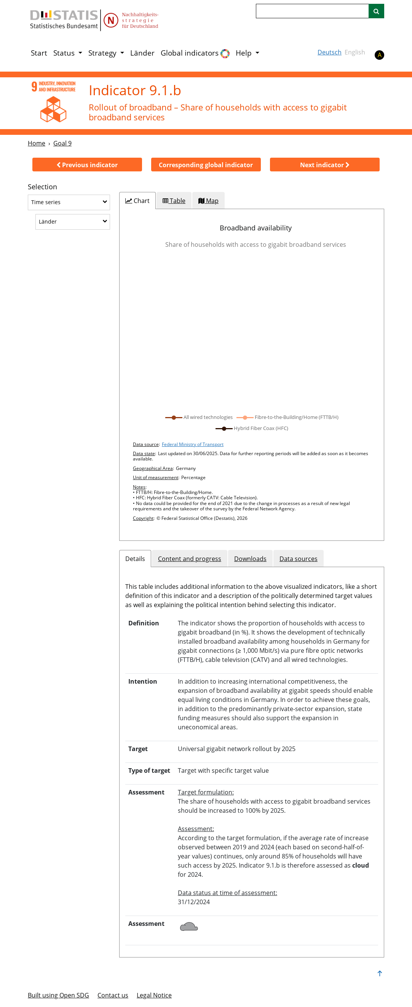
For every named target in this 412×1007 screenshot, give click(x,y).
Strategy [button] (103, 53)
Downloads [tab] (250, 559)
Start (39, 53)
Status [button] (65, 53)
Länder (142, 53)
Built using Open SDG (58, 995)
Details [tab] (135, 559)
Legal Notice (154, 995)
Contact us (112, 995)
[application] (251, 332)
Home (36, 143)
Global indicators (195, 53)
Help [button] (245, 53)
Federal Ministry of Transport (193, 444)
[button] (87, 164)
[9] (53, 102)
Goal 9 (62, 143)
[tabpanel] (251, 375)
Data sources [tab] (298, 559)
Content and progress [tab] (189, 559)
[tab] (137, 200)
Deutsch (330, 52)
